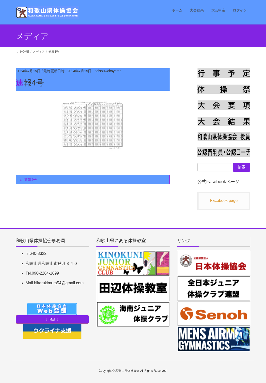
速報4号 (30, 180)
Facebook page (224, 200)
